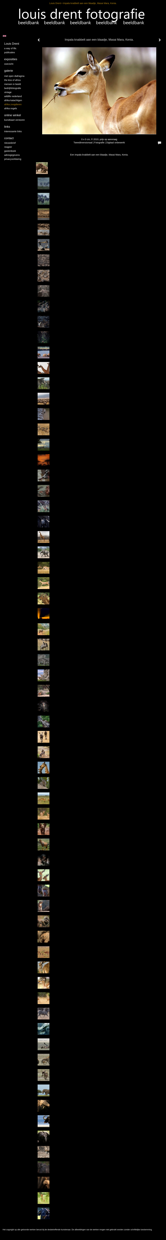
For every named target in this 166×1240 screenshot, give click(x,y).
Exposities (10, 59)
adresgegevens (12, 155)
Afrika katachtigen (13, 100)
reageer (8, 147)
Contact (9, 138)
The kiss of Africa (12, 80)
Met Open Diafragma (14, 76)
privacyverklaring (12, 159)
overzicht (8, 64)
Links (7, 126)
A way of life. (10, 48)
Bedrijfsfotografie (12, 88)
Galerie (8, 70)
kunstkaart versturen (14, 120)
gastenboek (10, 151)
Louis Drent (55, 3)
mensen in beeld (12, 84)
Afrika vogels (10, 108)
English (4, 36)
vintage (8, 92)
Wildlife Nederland (13, 96)
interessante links (13, 131)
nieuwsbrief (10, 143)
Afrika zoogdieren (13, 104)
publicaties (9, 52)
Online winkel (12, 115)
